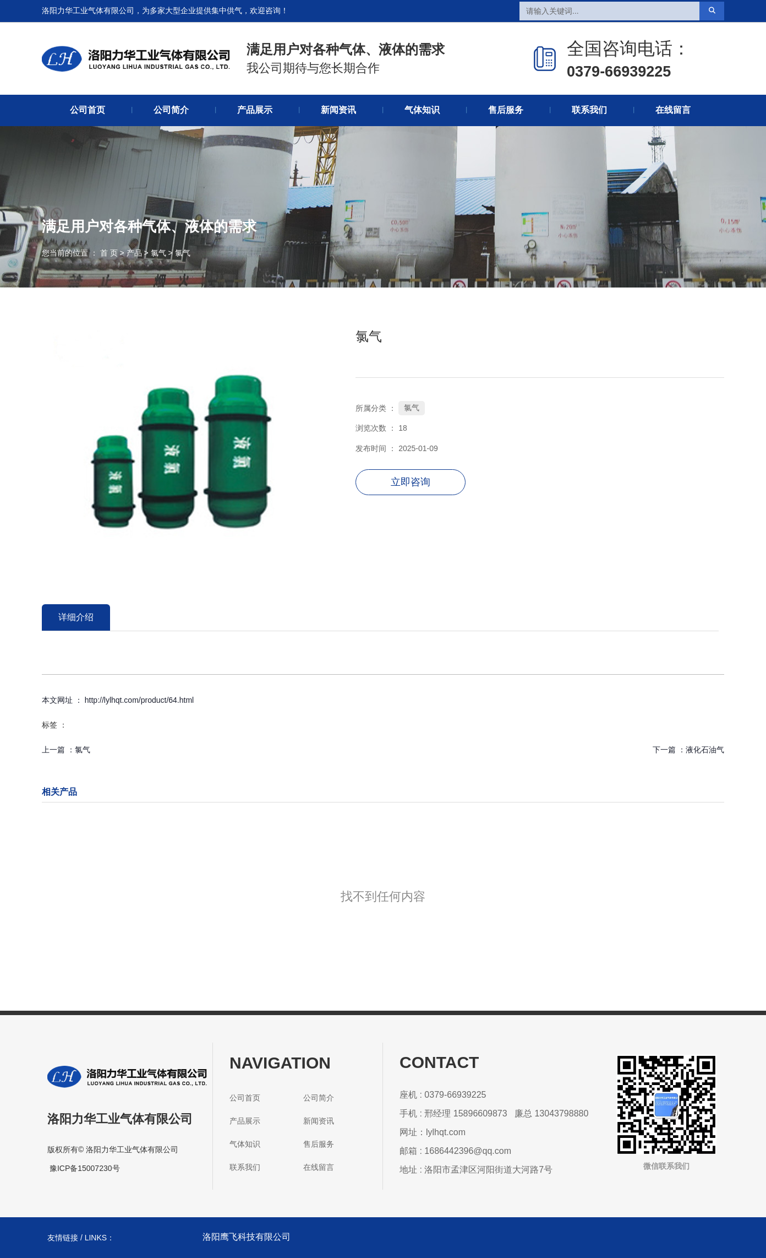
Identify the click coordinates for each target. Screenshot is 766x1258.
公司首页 (87, 110)
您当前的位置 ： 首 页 (81, 252)
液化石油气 (705, 749)
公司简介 (171, 110)
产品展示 (254, 110)
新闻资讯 (338, 110)
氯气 (158, 252)
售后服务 (505, 110)
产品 (134, 252)
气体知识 (422, 110)
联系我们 (589, 110)
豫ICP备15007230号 (85, 1168)
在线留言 (673, 110)
